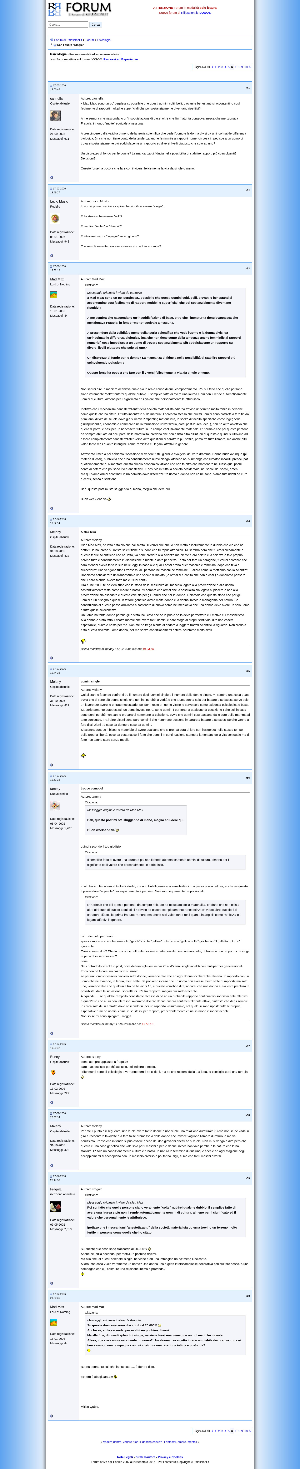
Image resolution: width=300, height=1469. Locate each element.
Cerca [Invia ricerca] (96, 24)
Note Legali (125, 1457)
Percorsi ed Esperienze (120, 59)
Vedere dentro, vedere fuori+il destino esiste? (132, 1442)
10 (246, 67)
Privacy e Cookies (170, 1457)
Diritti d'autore (145, 1457)
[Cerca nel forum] (68, 24)
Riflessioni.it (189, 12)
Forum (89, 40)
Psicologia (104, 40)
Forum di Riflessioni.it (68, 40)
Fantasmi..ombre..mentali (180, 1442)
